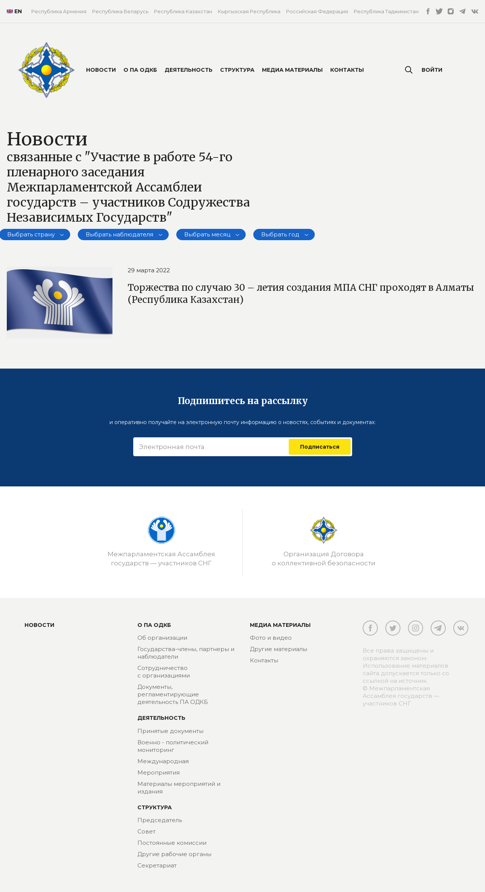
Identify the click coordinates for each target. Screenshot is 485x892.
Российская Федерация (317, 11)
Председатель (159, 820)
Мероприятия (158, 772)
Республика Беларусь (120, 11)
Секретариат (157, 865)
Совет (146, 831)
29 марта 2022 (149, 270)
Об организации (162, 637)
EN (13, 11)
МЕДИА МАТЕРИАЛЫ (280, 625)
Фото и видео (271, 637)
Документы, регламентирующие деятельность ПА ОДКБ (172, 694)
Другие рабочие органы (174, 854)
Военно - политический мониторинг (172, 746)
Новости (101, 69)
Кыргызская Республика (249, 11)
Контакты (347, 69)
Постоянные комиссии (171, 842)
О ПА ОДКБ (140, 69)
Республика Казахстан (183, 11)
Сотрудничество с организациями (163, 671)
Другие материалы (278, 649)
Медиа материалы (292, 69)
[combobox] (123, 234)
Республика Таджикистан (386, 11)
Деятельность (188, 69)
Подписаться (319, 446)
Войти (432, 69)
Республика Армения (58, 11)
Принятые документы (170, 731)
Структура (237, 69)
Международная (163, 761)
